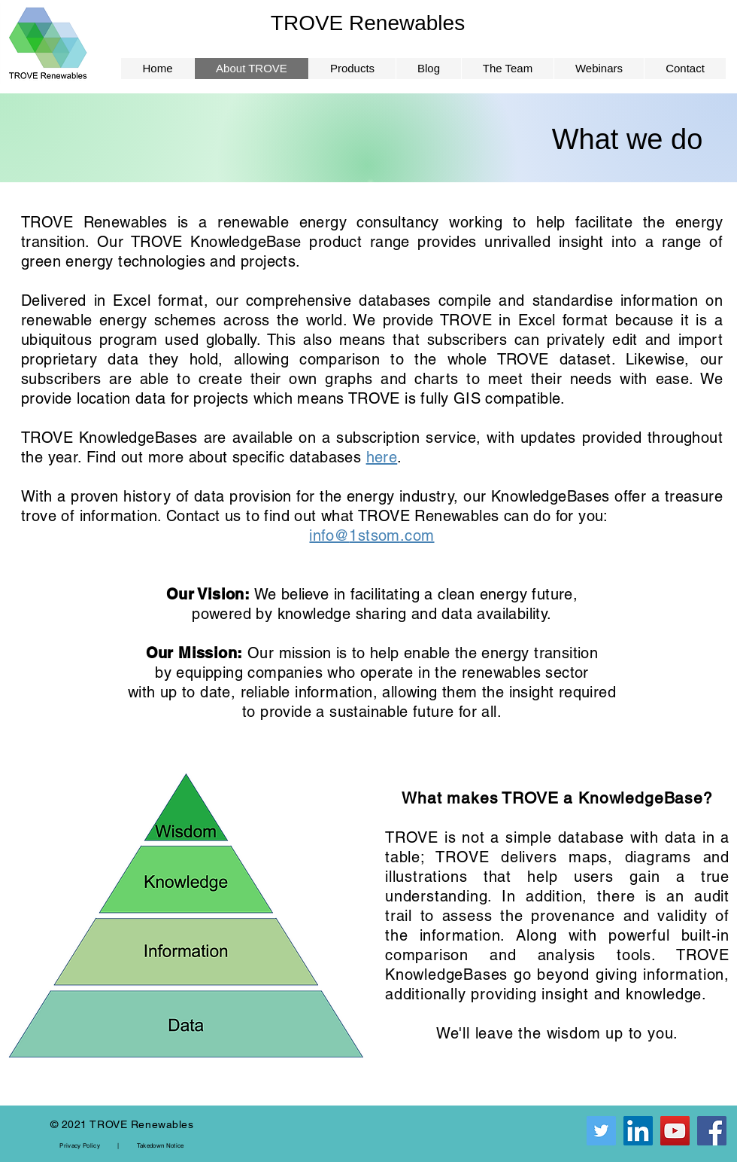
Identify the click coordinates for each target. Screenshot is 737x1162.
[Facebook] (711, 1130)
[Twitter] (601, 1130)
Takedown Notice (160, 1145)
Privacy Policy (79, 1145)
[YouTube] (675, 1130)
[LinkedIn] (638, 1130)
